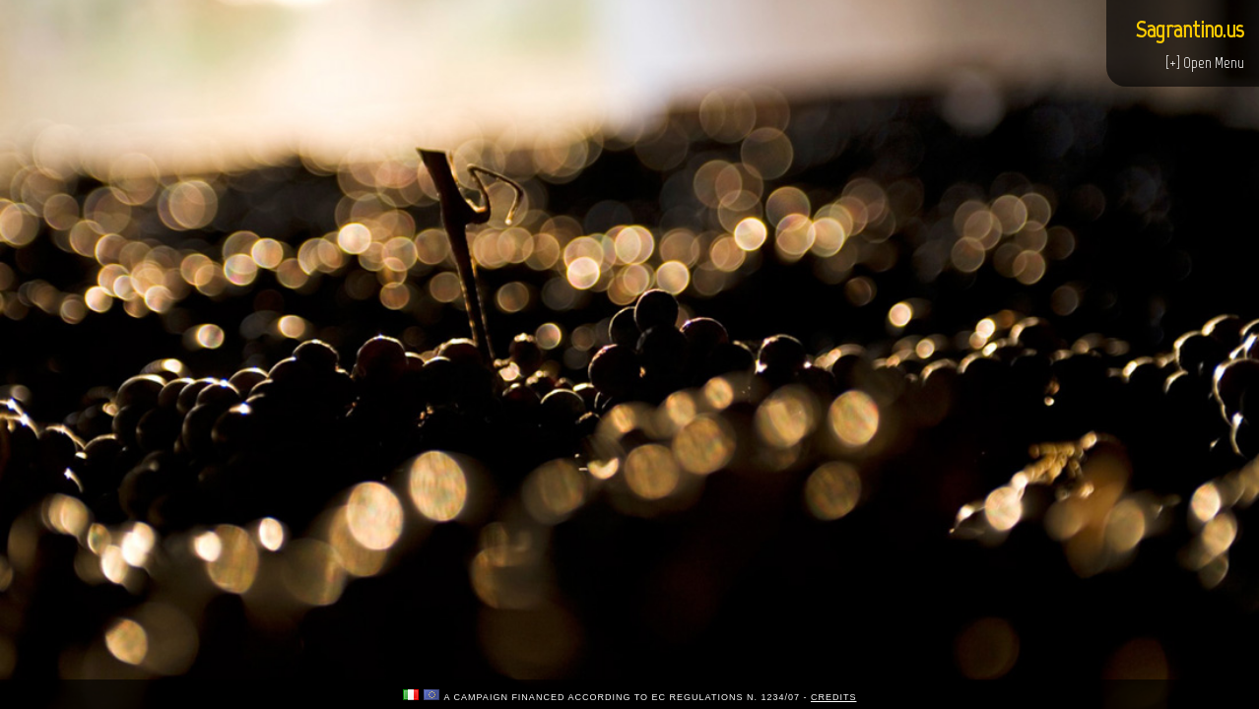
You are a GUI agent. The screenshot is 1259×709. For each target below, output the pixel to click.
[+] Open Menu (1204, 62)
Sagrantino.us (1190, 29)
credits (834, 697)
